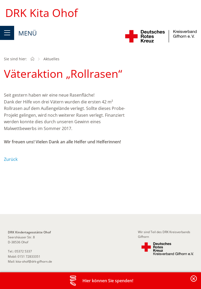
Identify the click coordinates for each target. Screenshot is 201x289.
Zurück (11, 159)
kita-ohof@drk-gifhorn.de (34, 261)
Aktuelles (51, 58)
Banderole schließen (194, 281)
